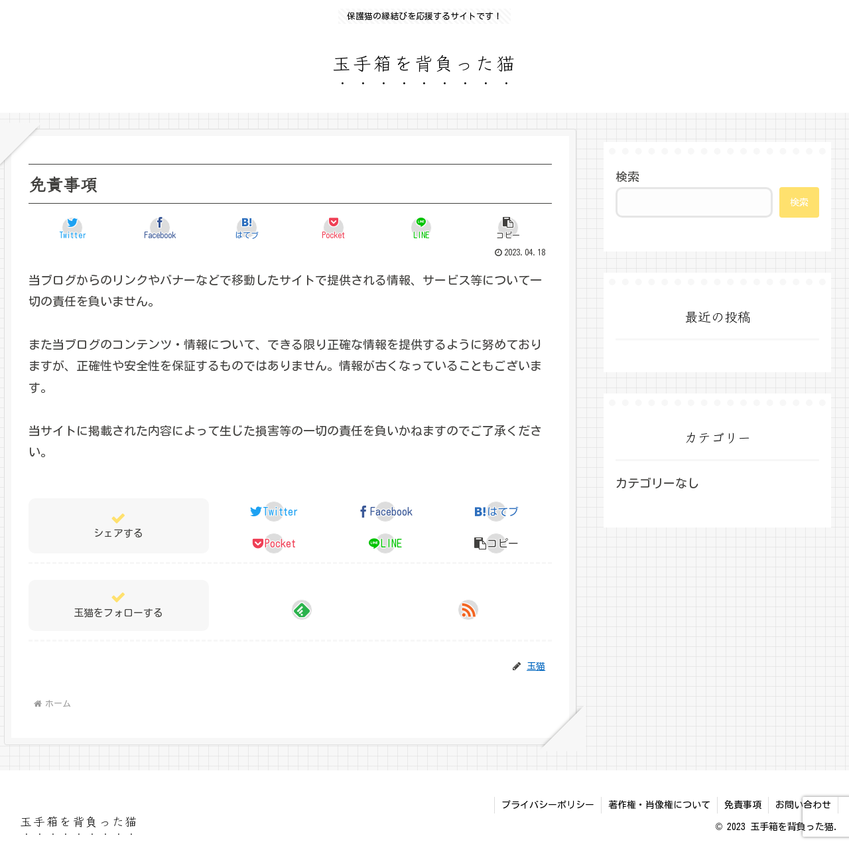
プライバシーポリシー (547, 805)
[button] (508, 227)
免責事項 (742, 805)
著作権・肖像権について (659, 805)
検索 (627, 176)
